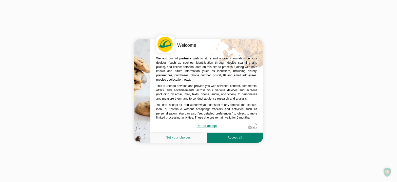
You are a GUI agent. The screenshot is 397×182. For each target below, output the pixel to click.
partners (185, 58)
